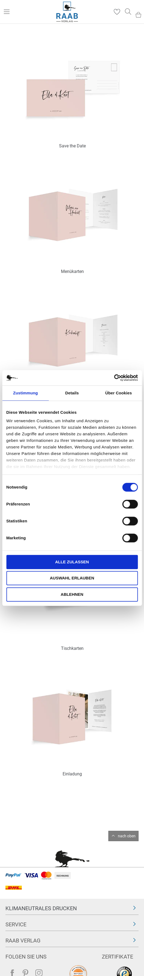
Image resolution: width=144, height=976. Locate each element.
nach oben (127, 836)
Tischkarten (72, 648)
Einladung (72, 773)
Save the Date (72, 145)
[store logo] (67, 12)
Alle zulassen (72, 562)
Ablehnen (72, 594)
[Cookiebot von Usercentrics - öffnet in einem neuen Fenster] (114, 377)
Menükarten (72, 271)
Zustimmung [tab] (25, 393)
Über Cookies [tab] (118, 393)
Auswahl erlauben (72, 578)
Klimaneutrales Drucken (41, 908)
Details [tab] (72, 393)
